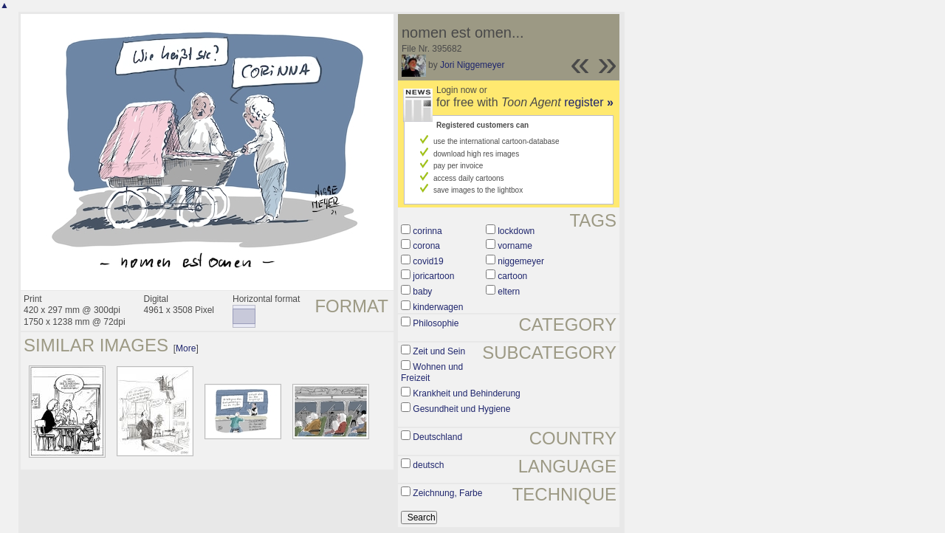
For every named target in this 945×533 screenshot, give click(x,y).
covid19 (428, 261)
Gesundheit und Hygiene (461, 409)
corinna (427, 231)
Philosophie (435, 323)
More (186, 348)
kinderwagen (438, 307)
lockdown (516, 231)
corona (426, 246)
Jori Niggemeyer (472, 65)
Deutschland (437, 437)
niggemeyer (521, 261)
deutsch (428, 465)
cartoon (512, 276)
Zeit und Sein (439, 351)
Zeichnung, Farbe (447, 493)
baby (422, 291)
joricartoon (433, 276)
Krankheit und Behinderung (466, 393)
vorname (515, 246)
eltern (509, 291)
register (589, 102)
